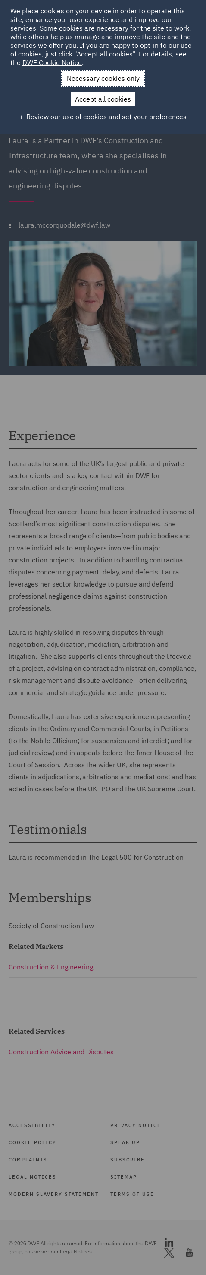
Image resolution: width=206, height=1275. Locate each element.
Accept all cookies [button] (103, 99)
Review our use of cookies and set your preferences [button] (106, 116)
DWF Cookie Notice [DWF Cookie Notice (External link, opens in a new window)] (52, 62)
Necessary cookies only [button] (103, 78)
